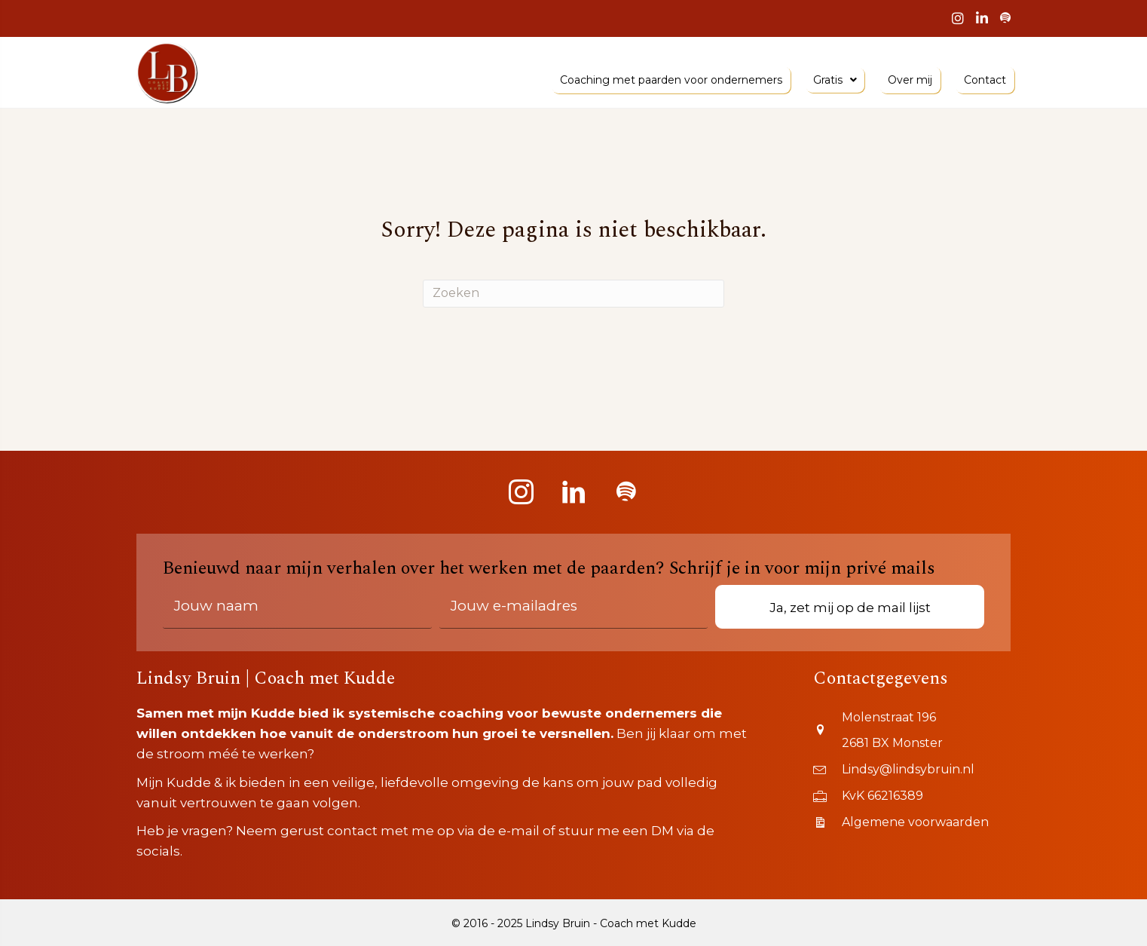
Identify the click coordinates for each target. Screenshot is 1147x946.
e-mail (519, 830)
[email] (573, 607)
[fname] (297, 607)
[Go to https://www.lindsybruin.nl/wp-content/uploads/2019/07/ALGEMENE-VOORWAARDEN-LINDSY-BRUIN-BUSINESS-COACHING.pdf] (912, 820)
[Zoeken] (573, 294)
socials (158, 851)
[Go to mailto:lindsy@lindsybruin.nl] (912, 767)
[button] (520, 492)
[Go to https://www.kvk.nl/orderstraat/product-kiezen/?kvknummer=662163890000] (912, 793)
